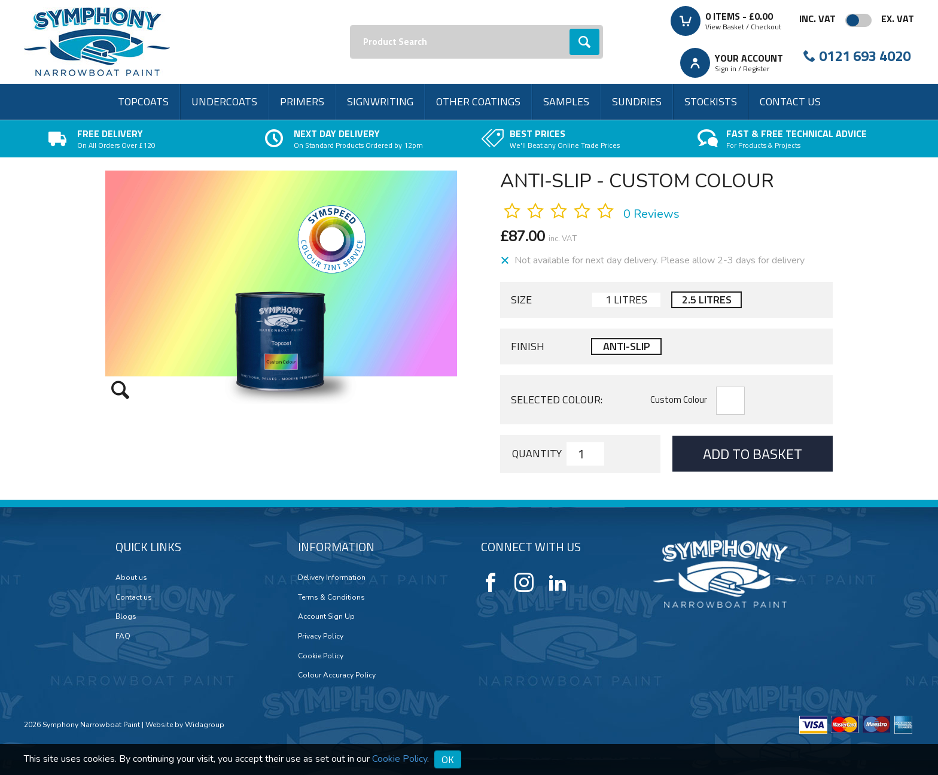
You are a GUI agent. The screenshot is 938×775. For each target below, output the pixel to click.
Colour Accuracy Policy (337, 675)
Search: (350, 25)
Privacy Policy (320, 636)
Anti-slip (626, 346)
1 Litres (626, 299)
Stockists (710, 101)
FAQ (122, 636)
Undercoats (224, 101)
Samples (566, 101)
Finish (527, 346)
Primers (302, 101)
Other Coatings (478, 101)
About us (131, 577)
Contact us (790, 101)
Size (521, 300)
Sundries (637, 101)
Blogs (125, 616)
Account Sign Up (326, 616)
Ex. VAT (897, 18)
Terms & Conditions (331, 597)
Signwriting (380, 101)
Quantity (537, 453)
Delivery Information (332, 577)
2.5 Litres (707, 299)
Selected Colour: (556, 399)
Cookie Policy (320, 656)
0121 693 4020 (864, 55)
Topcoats (143, 101)
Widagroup (203, 725)
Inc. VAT (817, 18)
